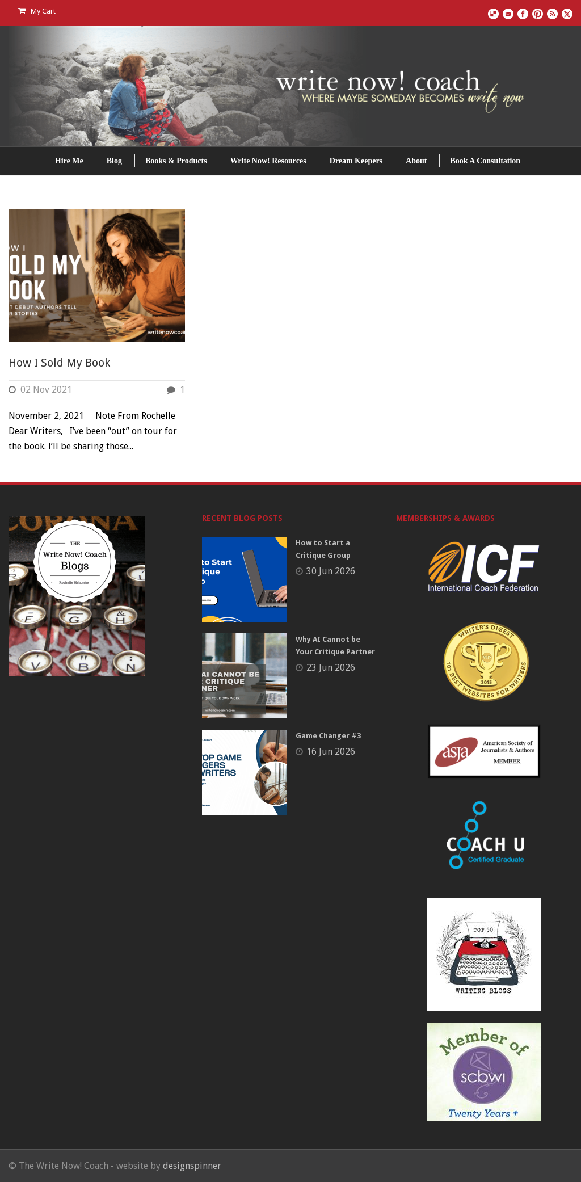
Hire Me (69, 161)
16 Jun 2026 (330, 751)
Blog (114, 161)
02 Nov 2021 (46, 389)
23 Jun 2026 (330, 667)
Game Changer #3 (328, 735)
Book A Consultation (485, 161)
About (416, 161)
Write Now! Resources (268, 161)
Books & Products (176, 161)
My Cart (37, 11)
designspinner (192, 1165)
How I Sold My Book (59, 362)
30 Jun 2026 (330, 571)
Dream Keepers (356, 161)
